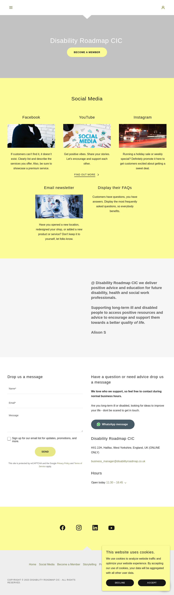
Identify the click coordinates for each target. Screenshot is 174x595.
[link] (62, 528)
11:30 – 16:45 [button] (114, 482)
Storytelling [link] (89, 564)
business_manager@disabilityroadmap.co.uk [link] (118, 461)
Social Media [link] (47, 564)
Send (45, 451)
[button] (10, 7)
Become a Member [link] (68, 564)
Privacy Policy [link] (63, 463)
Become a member (87, 52)
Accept (151, 590)
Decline (120, 590)
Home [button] (32, 564)
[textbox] (45, 389)
